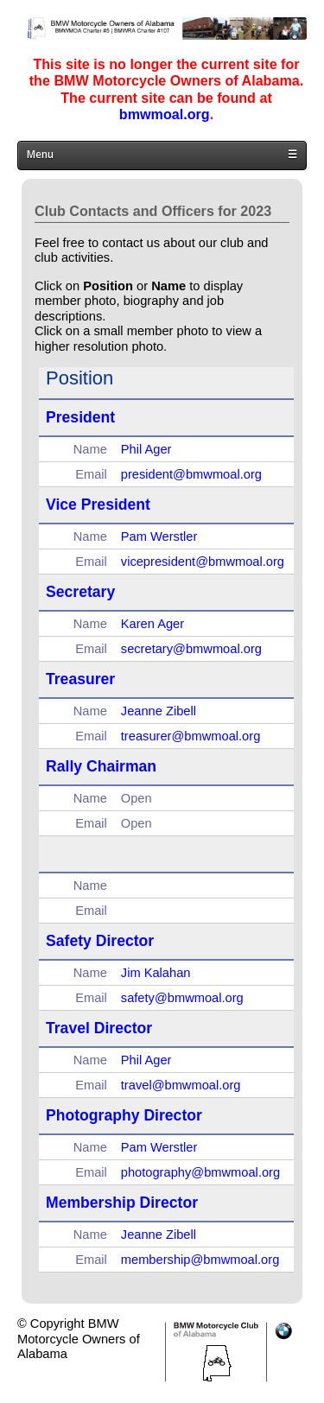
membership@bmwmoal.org (200, 1260)
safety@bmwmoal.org (182, 998)
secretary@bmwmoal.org (191, 649)
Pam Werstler (159, 536)
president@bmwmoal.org (191, 474)
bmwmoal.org (164, 114)
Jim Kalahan (156, 973)
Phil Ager (146, 449)
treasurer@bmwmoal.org (191, 736)
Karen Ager (152, 624)
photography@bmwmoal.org (200, 1172)
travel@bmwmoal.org (181, 1085)
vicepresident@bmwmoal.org (202, 561)
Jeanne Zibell (158, 711)
